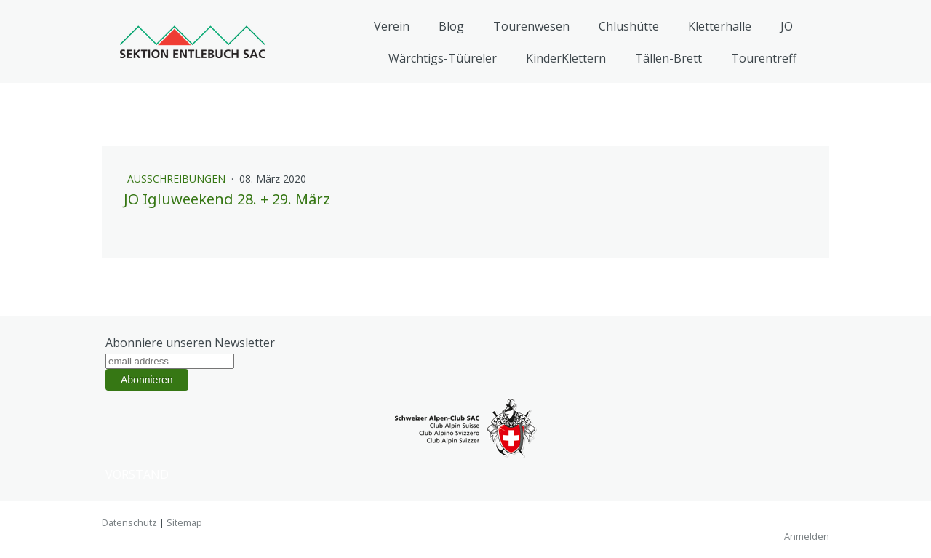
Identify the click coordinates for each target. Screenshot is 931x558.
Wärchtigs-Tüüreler (442, 58)
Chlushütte (629, 26)
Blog (451, 26)
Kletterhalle (719, 26)
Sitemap (184, 522)
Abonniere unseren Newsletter (190, 343)
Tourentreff (763, 58)
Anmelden (806, 536)
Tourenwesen (531, 26)
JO (786, 26)
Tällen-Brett (668, 58)
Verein (391, 26)
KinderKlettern (566, 58)
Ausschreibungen (177, 179)
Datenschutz (129, 522)
